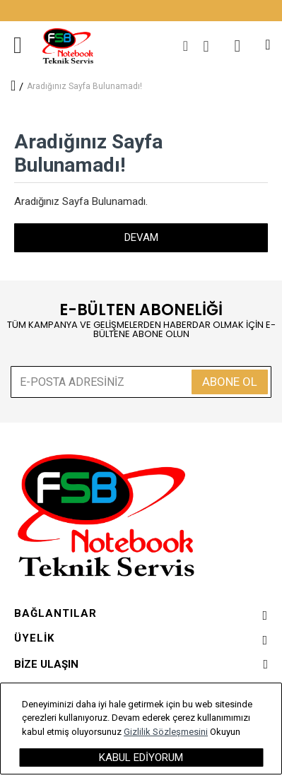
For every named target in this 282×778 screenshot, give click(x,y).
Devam (141, 237)
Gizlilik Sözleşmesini (166, 731)
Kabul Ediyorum (141, 757)
